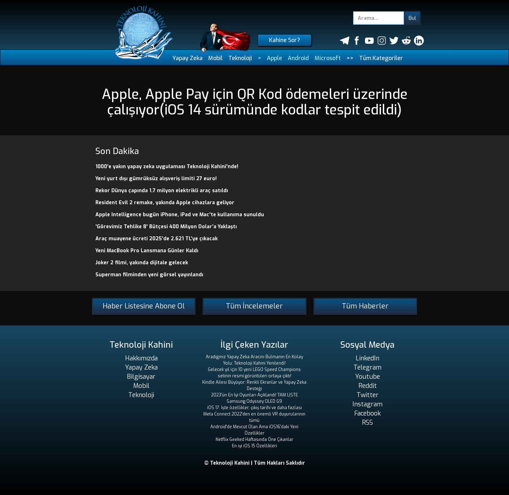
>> (349, 58)
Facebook (367, 413)
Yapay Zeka (187, 58)
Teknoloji (240, 58)
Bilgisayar (141, 376)
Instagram (367, 404)
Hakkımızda (141, 358)
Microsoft (328, 58)
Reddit (367, 386)
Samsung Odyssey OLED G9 (254, 401)
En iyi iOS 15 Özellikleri (254, 446)
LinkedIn (367, 358)
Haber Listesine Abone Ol (144, 306)
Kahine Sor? (284, 40)
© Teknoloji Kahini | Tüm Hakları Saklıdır (254, 463)
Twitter (368, 395)
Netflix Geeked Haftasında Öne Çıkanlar (254, 439)
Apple (274, 58)
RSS (367, 422)
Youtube (367, 376)
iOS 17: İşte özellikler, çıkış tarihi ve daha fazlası (254, 408)
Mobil (215, 58)
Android (298, 58)
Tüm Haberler (365, 306)
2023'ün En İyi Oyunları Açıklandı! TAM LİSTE (254, 395)
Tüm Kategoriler (381, 58)
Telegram (367, 367)
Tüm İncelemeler (254, 306)
